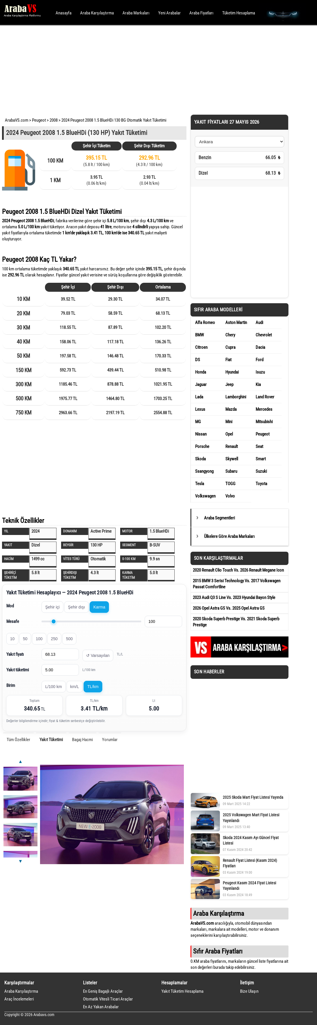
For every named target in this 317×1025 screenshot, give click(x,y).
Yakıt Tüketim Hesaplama (182, 991)
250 (54, 638)
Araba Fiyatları (201, 13)
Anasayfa (63, 13)
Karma (99, 607)
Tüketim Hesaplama (238, 13)
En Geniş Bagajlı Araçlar (103, 991)
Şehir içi (52, 607)
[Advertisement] (150, 69)
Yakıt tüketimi (17, 669)
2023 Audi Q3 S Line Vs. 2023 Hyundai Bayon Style (234, 597)
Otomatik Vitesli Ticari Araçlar (108, 999)
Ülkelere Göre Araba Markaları (229, 536)
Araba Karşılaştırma (97, 13)
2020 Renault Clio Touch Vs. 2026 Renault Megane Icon (238, 570)
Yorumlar (110, 739)
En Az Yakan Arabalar (101, 1006)
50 (25, 638)
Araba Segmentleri (219, 518)
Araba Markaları (136, 13)
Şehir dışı (76, 607)
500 (69, 638)
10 (12, 638)
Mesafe (12, 621)
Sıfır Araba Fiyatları (217, 951)
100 (39, 638)
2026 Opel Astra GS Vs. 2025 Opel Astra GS (229, 608)
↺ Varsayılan (98, 655)
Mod (10, 605)
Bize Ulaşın (249, 991)
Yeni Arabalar (169, 13)
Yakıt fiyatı (15, 654)
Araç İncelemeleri (19, 999)
